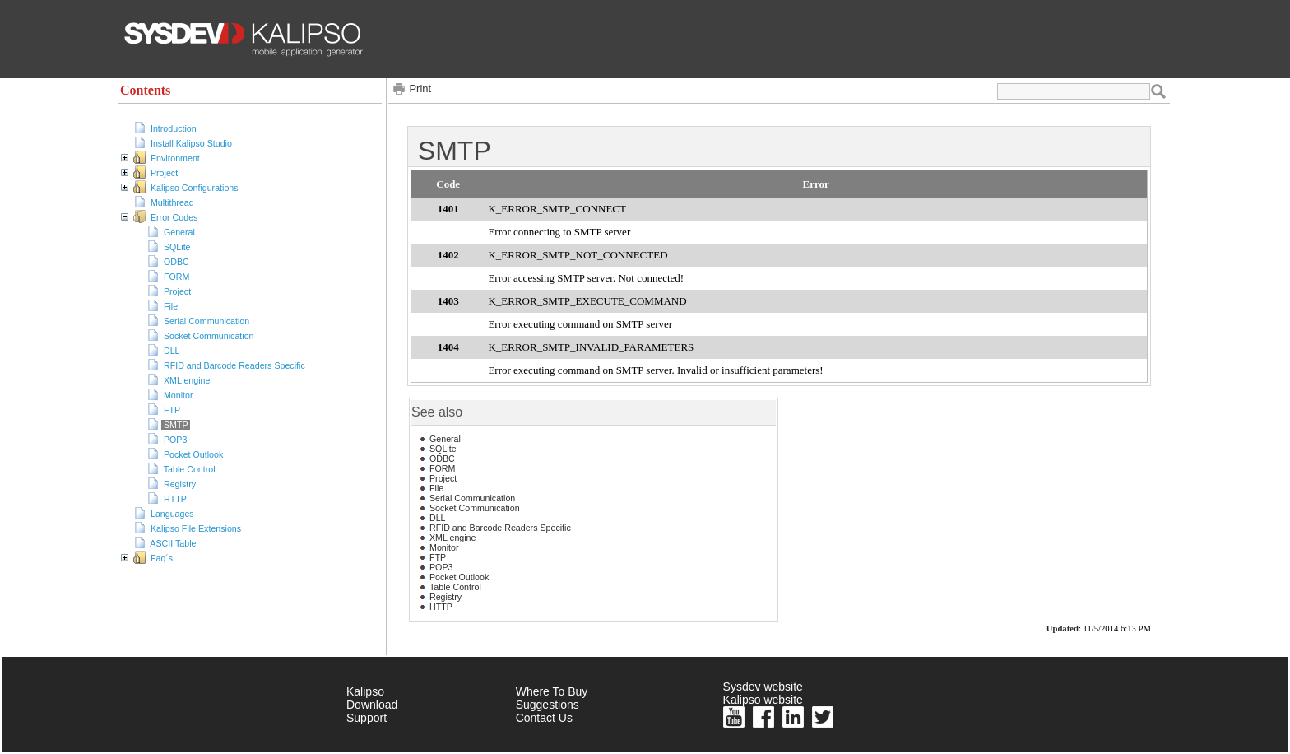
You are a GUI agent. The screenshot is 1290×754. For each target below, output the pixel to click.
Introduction (173, 128)
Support (366, 717)
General (179, 232)
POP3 (175, 439)
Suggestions (547, 704)
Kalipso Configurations (194, 188)
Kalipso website (763, 699)
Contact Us (544, 717)
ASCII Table (173, 543)
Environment (175, 158)
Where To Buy (552, 691)
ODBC (176, 262)
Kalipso (365, 691)
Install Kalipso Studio (191, 143)
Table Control (189, 469)
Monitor (178, 395)
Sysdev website (763, 686)
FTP (172, 410)
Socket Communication (209, 336)
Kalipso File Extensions (196, 528)
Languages (172, 514)
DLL (171, 351)
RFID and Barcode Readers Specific (234, 365)
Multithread (172, 202)
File (170, 306)
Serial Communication (206, 321)
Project (164, 173)
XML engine (186, 380)
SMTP (175, 425)
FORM (176, 277)
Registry (179, 484)
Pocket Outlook (193, 454)
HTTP (175, 499)
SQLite (177, 247)
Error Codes (174, 217)
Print (420, 88)
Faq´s (161, 558)
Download (371, 704)
